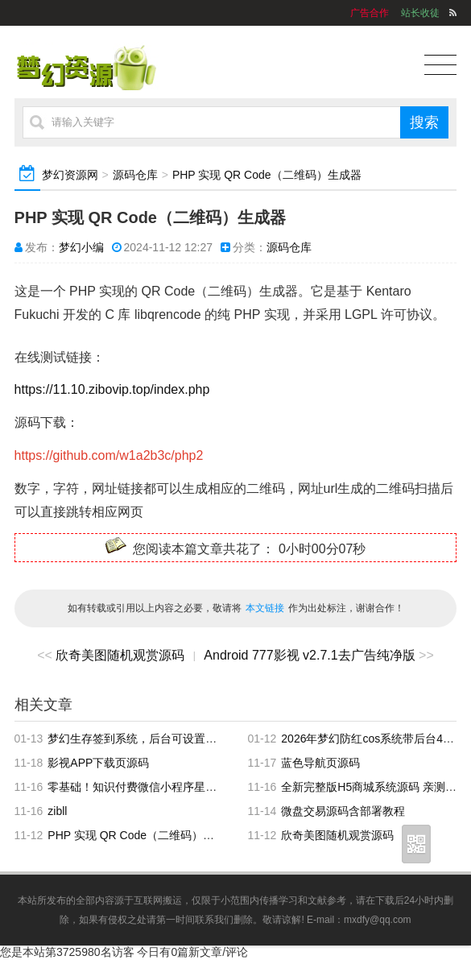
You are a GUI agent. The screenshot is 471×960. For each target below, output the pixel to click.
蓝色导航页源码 (320, 762)
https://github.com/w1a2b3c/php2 (109, 455)
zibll (57, 811)
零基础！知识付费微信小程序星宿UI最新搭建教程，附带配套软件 (211, 786)
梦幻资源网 (70, 174)
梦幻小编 (81, 247)
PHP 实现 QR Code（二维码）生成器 (267, 174)
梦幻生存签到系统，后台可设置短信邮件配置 (160, 738)
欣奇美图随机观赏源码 (120, 655)
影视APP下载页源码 (98, 762)
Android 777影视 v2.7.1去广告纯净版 (309, 655)
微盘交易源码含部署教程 (343, 811)
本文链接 (265, 608)
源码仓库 (135, 174)
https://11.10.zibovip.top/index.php (112, 389)
